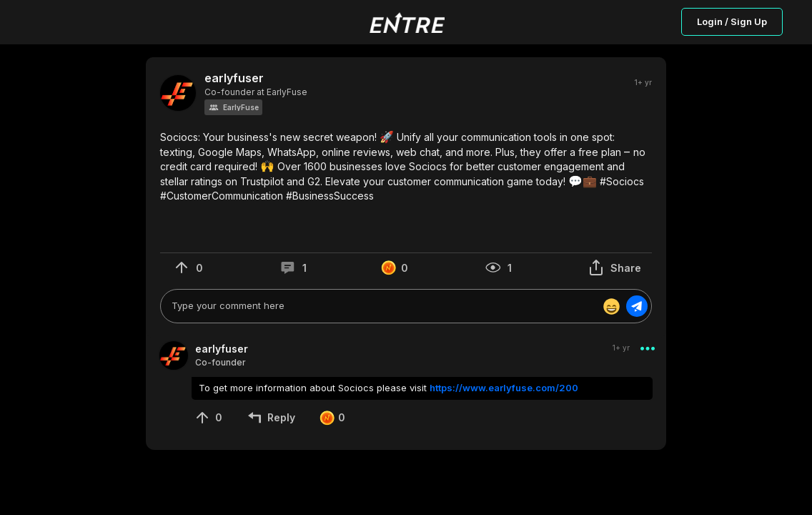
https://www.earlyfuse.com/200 (504, 387)
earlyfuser (234, 78)
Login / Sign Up (732, 21)
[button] (233, 107)
